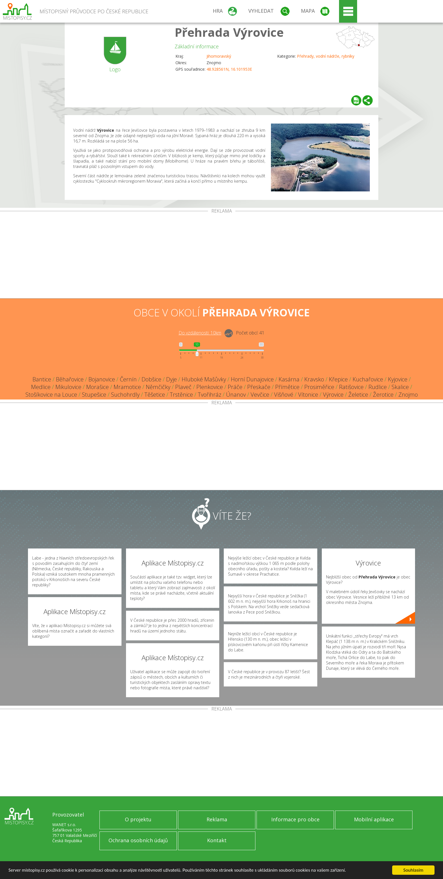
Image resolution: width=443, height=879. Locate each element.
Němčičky (158, 387)
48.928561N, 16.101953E (229, 69)
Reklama (217, 819)
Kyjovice (397, 379)
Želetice (358, 394)
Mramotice (127, 387)
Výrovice (333, 394)
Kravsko (314, 379)
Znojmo (408, 394)
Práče (235, 387)
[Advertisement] (221, 255)
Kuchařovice (368, 379)
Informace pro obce (295, 819)
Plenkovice (209, 387)
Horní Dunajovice (252, 379)
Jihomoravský (219, 56)
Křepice (338, 379)
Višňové (283, 394)
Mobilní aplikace (374, 819)
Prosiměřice (319, 387)
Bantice (41, 379)
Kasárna (289, 379)
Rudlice (377, 387)
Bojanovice (101, 379)
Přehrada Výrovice (229, 32)
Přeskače (258, 387)
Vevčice (260, 394)
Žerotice (383, 394)
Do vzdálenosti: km (200, 333)
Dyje (171, 379)
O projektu (138, 819)
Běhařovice (70, 379)
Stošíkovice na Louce (51, 394)
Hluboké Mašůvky (204, 379)
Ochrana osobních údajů (138, 840)
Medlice (41, 387)
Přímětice (287, 387)
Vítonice (308, 394)
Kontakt (217, 840)
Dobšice (151, 379)
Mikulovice (68, 387)
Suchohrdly (125, 394)
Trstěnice (181, 394)
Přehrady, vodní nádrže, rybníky (325, 56)
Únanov (236, 394)
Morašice (97, 387)
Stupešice (94, 394)
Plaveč (183, 387)
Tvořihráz (209, 394)
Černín (128, 379)
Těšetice (154, 394)
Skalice (400, 387)
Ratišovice (351, 387)
